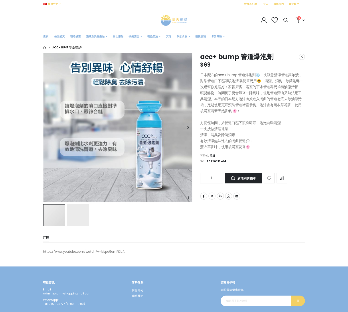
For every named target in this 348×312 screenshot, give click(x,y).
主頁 (44, 47)
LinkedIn (220, 196)
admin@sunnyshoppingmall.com (67, 294)
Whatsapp (228, 196)
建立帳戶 (294, 4)
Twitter (212, 196)
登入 (265, 4)
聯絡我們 (279, 4)
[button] (188, 198)
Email (236, 196)
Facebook (203, 196)
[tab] (46, 237)
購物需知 (137, 291)
